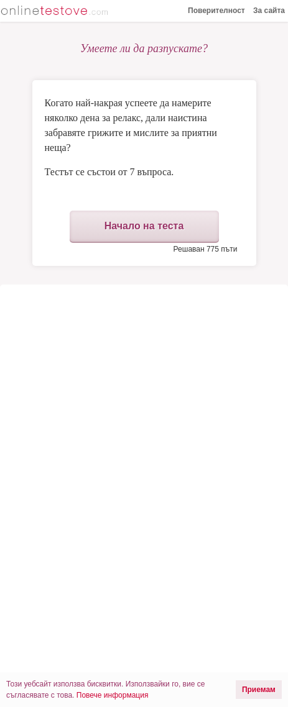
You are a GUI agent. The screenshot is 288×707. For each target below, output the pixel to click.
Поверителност (216, 10)
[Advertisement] (144, 390)
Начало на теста (144, 226)
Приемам (259, 689)
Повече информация (113, 695)
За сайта (269, 10)
